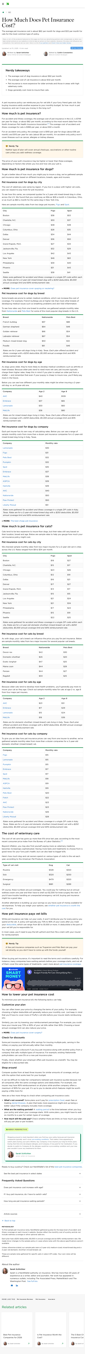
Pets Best (26, 311)
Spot (67, 204)
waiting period (42, 1109)
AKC (5, 396)
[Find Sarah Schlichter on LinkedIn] (17, 1285)
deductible (11, 924)
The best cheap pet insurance (24, 521)
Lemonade (8, 406)
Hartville (6, 486)
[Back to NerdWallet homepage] (3, 12)
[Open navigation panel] (3, 4)
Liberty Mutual (9, 505)
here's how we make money (61, 43)
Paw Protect (8, 500)
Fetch (5, 798)
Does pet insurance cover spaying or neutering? (32, 288)
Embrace (7, 401)
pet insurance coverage (70, 964)
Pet (9, 12)
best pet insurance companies (68, 1167)
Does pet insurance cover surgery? (26, 1033)
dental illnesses (19, 1103)
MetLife (6, 410)
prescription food (56, 1100)
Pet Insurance (40, 1299)
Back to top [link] (10, 1221)
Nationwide (12, 311)
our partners (44, 43)
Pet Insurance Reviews (25, 1299)
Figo (58, 204)
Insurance (51, 1299)
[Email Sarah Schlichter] (12, 1285)
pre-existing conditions (40, 1139)
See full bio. (32, 1281)
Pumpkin (7, 462)
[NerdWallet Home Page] (8, 4)
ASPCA (6, 481)
